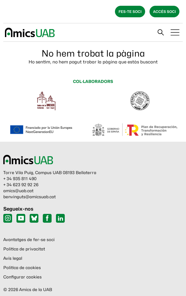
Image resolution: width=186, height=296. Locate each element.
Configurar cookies (22, 277)
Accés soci (164, 11)
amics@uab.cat (18, 190)
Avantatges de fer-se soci (29, 239)
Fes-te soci (130, 11)
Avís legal (12, 258)
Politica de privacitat (24, 249)
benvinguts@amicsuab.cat (29, 196)
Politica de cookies (22, 267)
